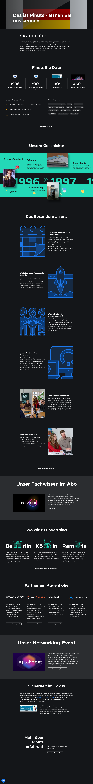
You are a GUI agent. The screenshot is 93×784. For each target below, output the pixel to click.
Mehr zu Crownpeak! (14, 624)
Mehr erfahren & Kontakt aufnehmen (46, 568)
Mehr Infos (53, 508)
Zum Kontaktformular (54, 753)
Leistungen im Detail (46, 126)
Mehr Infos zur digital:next (57, 669)
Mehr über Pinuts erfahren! (46, 469)
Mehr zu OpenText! (55, 624)
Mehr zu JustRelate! (34, 624)
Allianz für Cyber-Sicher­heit (45, 697)
